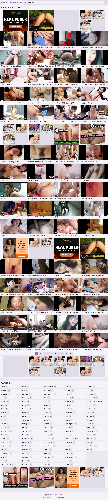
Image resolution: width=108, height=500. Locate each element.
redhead (69, 431)
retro (68, 435)
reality (69, 427)
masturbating (49, 442)
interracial (27, 457)
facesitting (27, 397)
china (4, 435)
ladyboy (48, 416)
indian (25, 453)
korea (47, 409)
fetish (25, 412)
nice (46, 461)
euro (25, 390)
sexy (68, 449)
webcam (91, 435)
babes (4, 409)
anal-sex (5, 401)
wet (90, 442)
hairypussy (27, 442)
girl (25, 427)
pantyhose (70, 412)
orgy (68, 394)
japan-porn (27, 464)
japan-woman (50, 386)
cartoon (5, 423)
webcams (91, 438)
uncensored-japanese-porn (95, 402)
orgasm (69, 390)
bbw (4, 420)
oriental (69, 397)
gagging (26, 416)
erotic (25, 386)
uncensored (92, 397)
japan (26, 461)
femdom (26, 409)
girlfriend (27, 431)
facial (25, 401)
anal (4, 397)
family (26, 405)
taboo (69, 461)
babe (4, 405)
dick (4, 449)
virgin (90, 423)
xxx (89, 449)
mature (48, 449)
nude (47, 464)
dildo (4, 457)
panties (69, 409)
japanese (48, 390)
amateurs (5, 394)
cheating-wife (7, 431)
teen (90, 390)
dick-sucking (6, 453)
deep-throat (6, 442)
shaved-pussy (71, 457)
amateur (5, 390)
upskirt (90, 412)
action (4, 386)
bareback (5, 412)
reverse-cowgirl (71, 438)
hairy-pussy (27, 438)
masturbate (49, 438)
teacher (91, 386)
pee (68, 416)
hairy (25, 435)
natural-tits (49, 457)
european (26, 394)
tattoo (69, 464)
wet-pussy (92, 446)
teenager (91, 394)
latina (47, 420)
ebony (4, 461)
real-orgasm (71, 423)
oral (68, 386)
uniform (91, 405)
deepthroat (6, 446)
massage (48, 435)
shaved (69, 453)
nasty (47, 453)
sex (68, 446)
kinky (47, 401)
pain (68, 405)
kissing (47, 405)
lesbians (48, 427)
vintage (90, 420)
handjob (26, 446)
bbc (3, 416)
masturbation (50, 446)
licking (47, 431)
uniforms (91, 409)
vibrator (91, 416)
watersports (92, 431)
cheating (5, 427)
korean (48, 412)
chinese (5, 438)
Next (70, 353)
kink (47, 397)
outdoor (69, 401)
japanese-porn (50, 394)
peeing (68, 420)
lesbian (48, 423)
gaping (26, 423)
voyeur (91, 427)
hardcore (27, 449)
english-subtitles (7, 464)
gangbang (27, 420)
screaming (70, 442)
